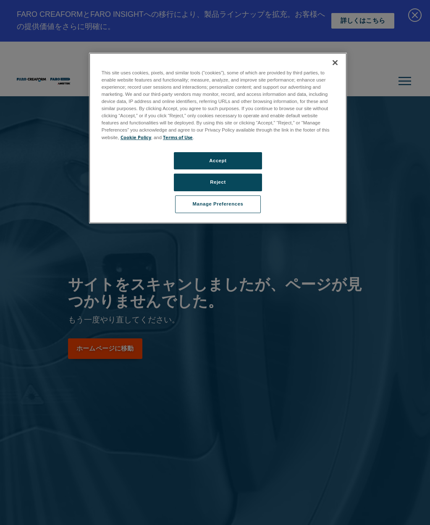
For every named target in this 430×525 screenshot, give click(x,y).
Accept (217, 160)
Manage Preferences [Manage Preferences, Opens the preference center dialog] (218, 203)
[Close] (335, 62)
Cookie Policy (136, 137)
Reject (218, 182)
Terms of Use (178, 137)
